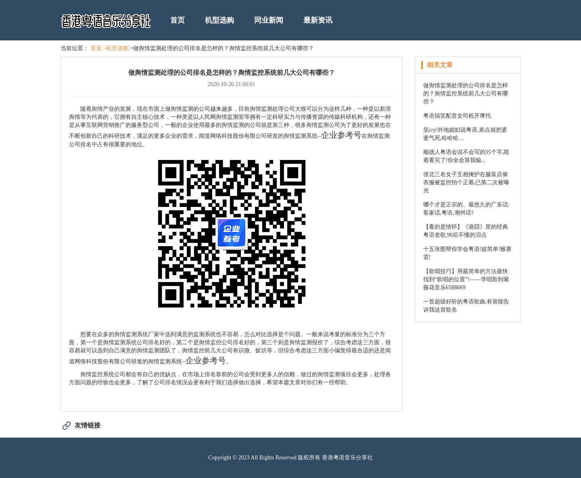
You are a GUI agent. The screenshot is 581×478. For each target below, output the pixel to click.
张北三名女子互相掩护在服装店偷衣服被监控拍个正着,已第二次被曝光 (466, 182)
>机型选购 (116, 48)
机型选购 (219, 20)
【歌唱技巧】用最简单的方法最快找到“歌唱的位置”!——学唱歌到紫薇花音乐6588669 (466, 279)
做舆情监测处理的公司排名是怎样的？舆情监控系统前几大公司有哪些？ (465, 93)
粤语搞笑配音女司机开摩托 (457, 116)
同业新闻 (268, 20)
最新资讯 (317, 20)
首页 (177, 20)
